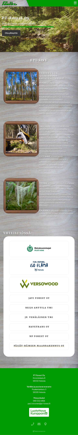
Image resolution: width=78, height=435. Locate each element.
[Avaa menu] (75, 3)
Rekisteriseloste (39, 431)
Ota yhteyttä (11, 33)
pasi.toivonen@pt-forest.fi (39, 403)
